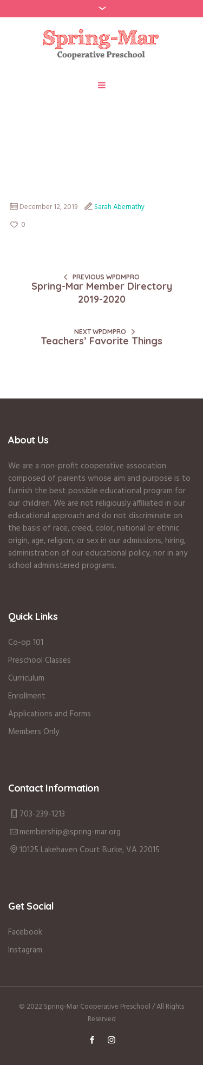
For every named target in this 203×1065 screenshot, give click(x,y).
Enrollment (26, 696)
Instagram (25, 950)
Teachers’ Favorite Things (101, 341)
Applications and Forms (49, 714)
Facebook (25, 932)
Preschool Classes (39, 660)
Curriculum (26, 678)
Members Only (33, 732)
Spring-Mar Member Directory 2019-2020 (101, 292)
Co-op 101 (25, 642)
